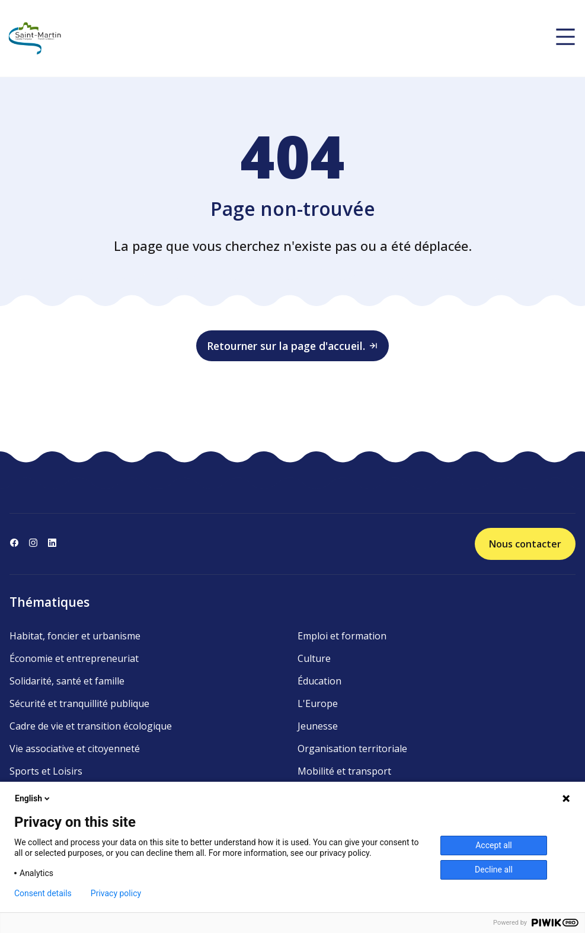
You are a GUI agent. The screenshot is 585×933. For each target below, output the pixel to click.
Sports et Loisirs (45, 771)
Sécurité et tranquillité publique (79, 703)
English (33, 798)
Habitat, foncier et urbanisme (74, 635)
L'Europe (318, 703)
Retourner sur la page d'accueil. (293, 346)
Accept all (493, 845)
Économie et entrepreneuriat (74, 658)
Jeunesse (318, 726)
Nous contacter (525, 543)
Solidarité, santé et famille (66, 680)
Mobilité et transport (344, 771)
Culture (314, 658)
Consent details (43, 893)
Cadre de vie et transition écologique (90, 726)
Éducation (319, 680)
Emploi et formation (342, 635)
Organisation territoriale (352, 748)
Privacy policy (116, 893)
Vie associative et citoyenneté (74, 748)
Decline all (494, 869)
